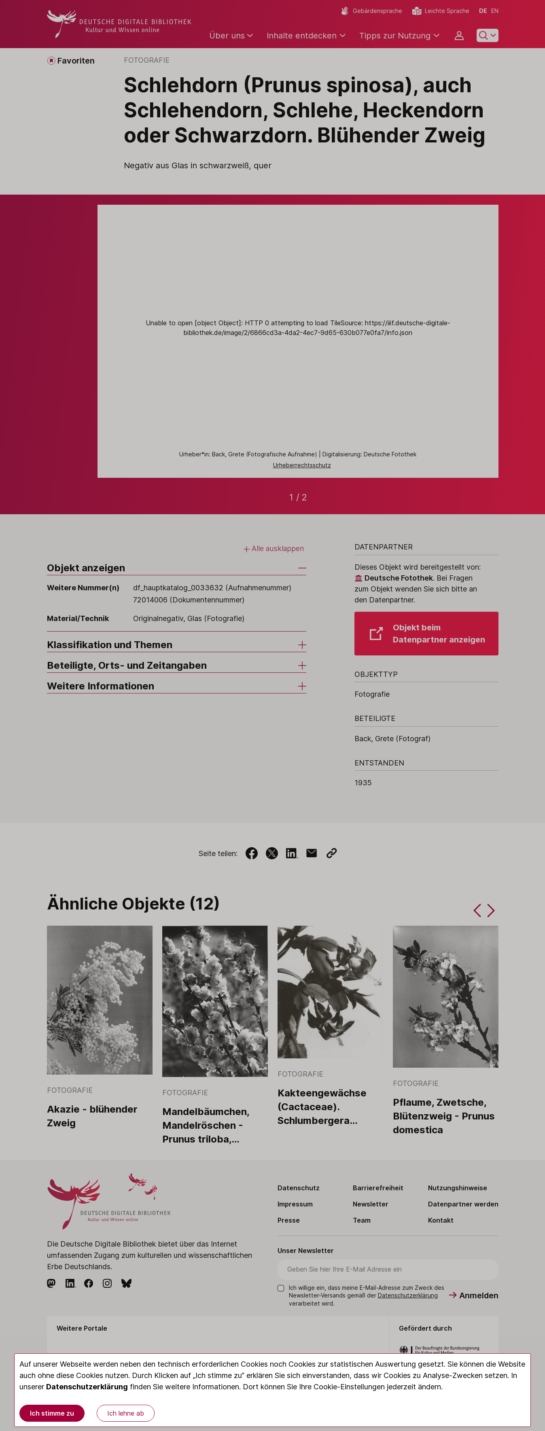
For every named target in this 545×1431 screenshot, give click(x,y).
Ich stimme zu (52, 1413)
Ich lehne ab (125, 1413)
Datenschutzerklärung (87, 1386)
